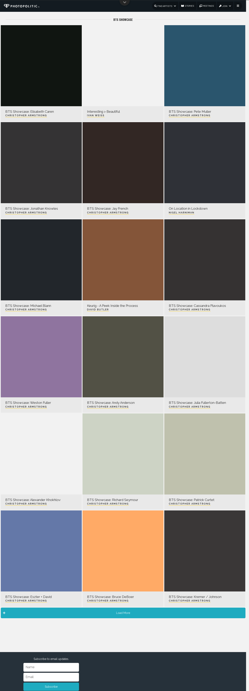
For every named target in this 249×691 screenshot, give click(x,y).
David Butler (98, 309)
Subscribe (51, 686)
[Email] (51, 677)
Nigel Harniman (181, 212)
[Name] (51, 667)
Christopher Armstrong (26, 115)
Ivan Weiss (96, 115)
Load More (66, 612)
